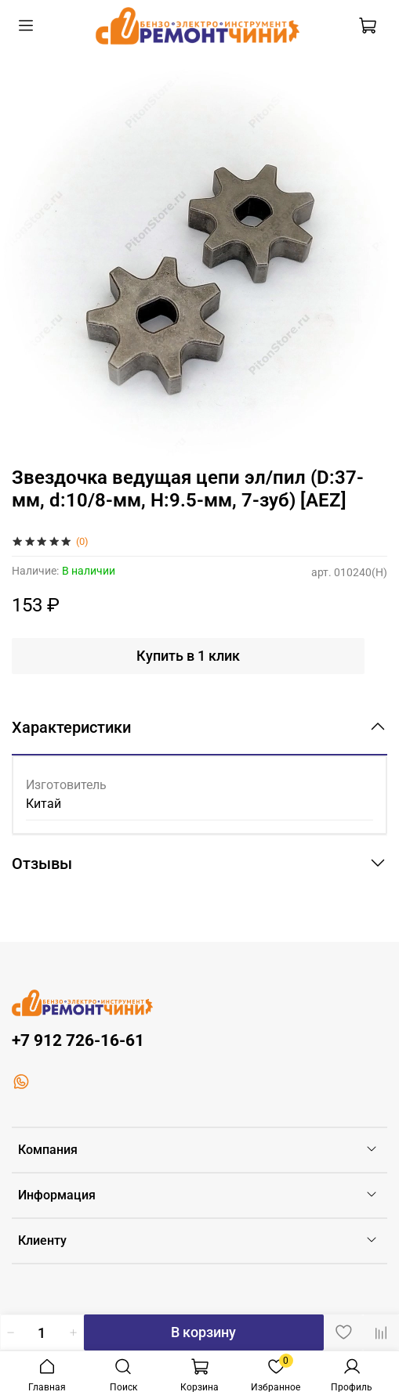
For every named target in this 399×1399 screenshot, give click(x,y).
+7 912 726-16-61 (78, 1040)
